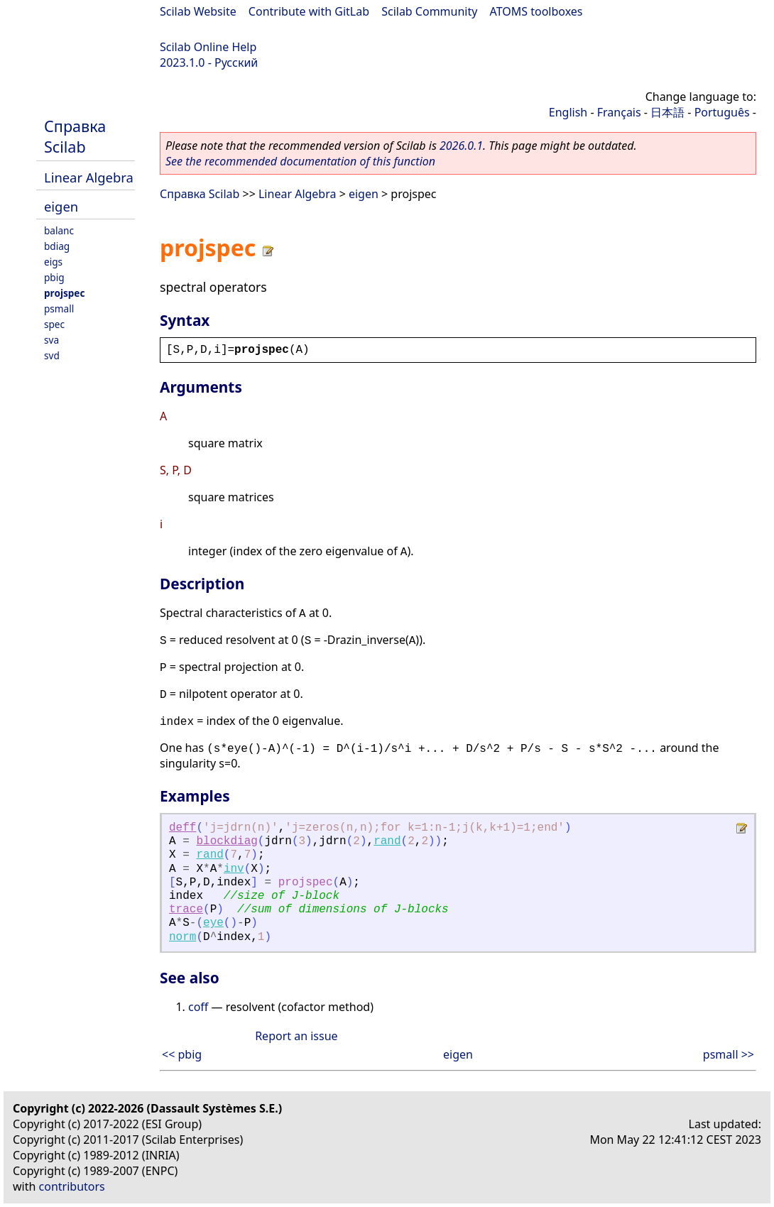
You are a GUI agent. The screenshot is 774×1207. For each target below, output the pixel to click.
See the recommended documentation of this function (300, 161)
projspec (64, 293)
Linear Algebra (88, 177)
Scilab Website (198, 11)
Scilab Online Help (208, 47)
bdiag (57, 246)
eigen (61, 206)
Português (722, 112)
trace (186, 909)
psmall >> (728, 1054)
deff (182, 827)
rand (387, 841)
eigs (53, 261)
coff (198, 1007)
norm (182, 937)
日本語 (667, 112)
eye (213, 923)
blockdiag (226, 841)
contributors (72, 1186)
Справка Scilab (75, 136)
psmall (59, 308)
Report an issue (296, 1036)
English (568, 112)
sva (51, 339)
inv (234, 869)
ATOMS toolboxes (536, 11)
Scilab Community (429, 11)
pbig (54, 277)
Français (619, 112)
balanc (59, 230)
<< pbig (182, 1054)
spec (54, 324)
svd (52, 355)
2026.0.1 (461, 145)
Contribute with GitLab (309, 11)
